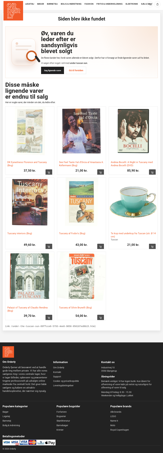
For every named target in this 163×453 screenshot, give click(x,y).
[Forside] (14, 5)
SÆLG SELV (146, 4)
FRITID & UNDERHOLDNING (109, 4)
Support (57, 376)
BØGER (40, 4)
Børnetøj (7, 420)
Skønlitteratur (63, 420)
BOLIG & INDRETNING (71, 4)
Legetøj (6, 416)
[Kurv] (157, 4)
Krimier (60, 430)
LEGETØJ (29, 4)
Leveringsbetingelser (63, 385)
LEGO (113, 416)
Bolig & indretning (11, 425)
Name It (114, 420)
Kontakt (57, 372)
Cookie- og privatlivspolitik (66, 381)
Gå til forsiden (76, 70)
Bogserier (61, 416)
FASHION (89, 4)
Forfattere (62, 412)
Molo (112, 425)
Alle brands (115, 412)
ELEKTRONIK (132, 4)
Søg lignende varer (52, 70)
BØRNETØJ (52, 4)
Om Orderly (58, 367)
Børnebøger (62, 425)
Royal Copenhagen (119, 430)
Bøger (5, 412)
